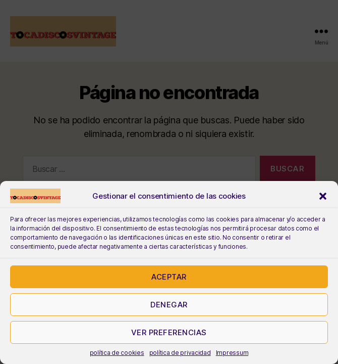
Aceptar (169, 277)
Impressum (232, 352)
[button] (323, 196)
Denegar (169, 304)
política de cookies (117, 352)
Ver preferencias (169, 332)
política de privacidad (180, 352)
